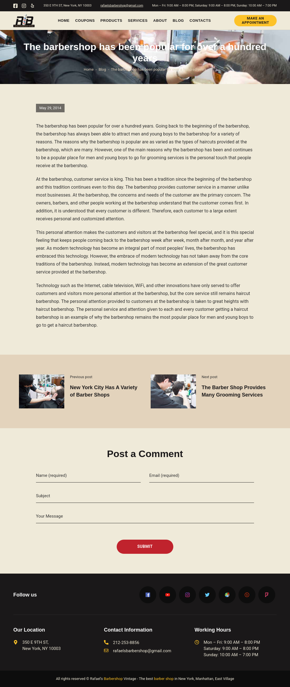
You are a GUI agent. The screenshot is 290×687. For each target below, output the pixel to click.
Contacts (200, 20)
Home (63, 20)
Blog (178, 20)
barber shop (164, 679)
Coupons (85, 20)
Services (138, 20)
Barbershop (113, 679)
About (160, 20)
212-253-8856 (126, 642)
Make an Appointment (255, 20)
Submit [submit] (145, 546)
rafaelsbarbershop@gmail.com (122, 5)
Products (111, 20)
